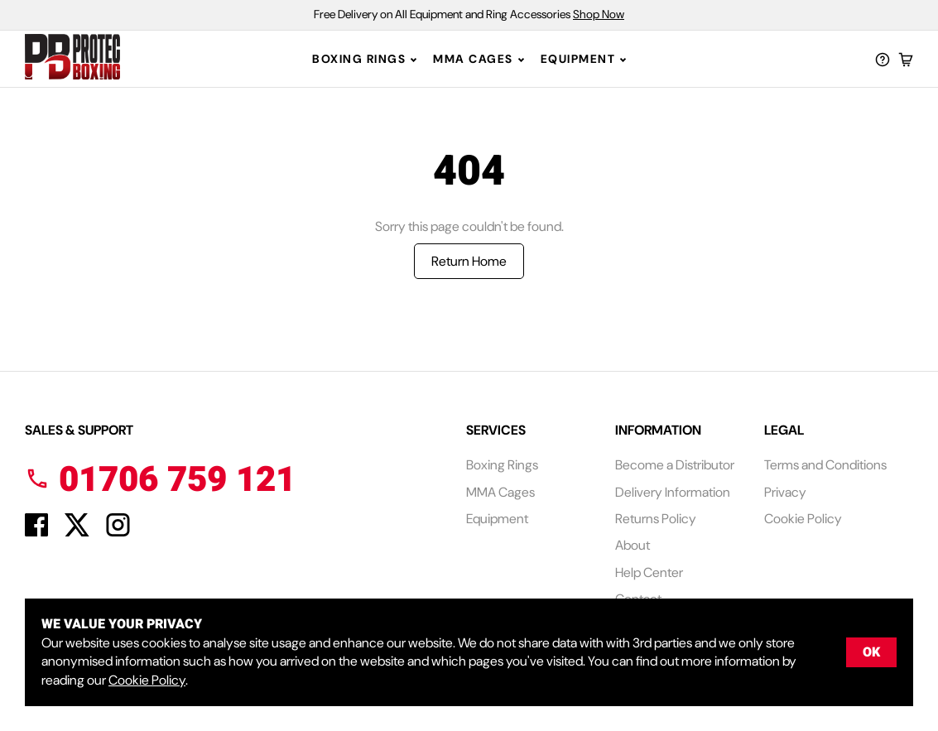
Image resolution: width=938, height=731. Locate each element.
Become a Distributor (674, 465)
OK (871, 652)
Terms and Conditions (825, 465)
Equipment (578, 58)
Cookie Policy (803, 518)
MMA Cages (473, 58)
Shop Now (598, 14)
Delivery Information (672, 492)
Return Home (469, 261)
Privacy (785, 492)
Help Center (649, 572)
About (632, 545)
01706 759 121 (160, 480)
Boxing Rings (359, 58)
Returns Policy (655, 518)
